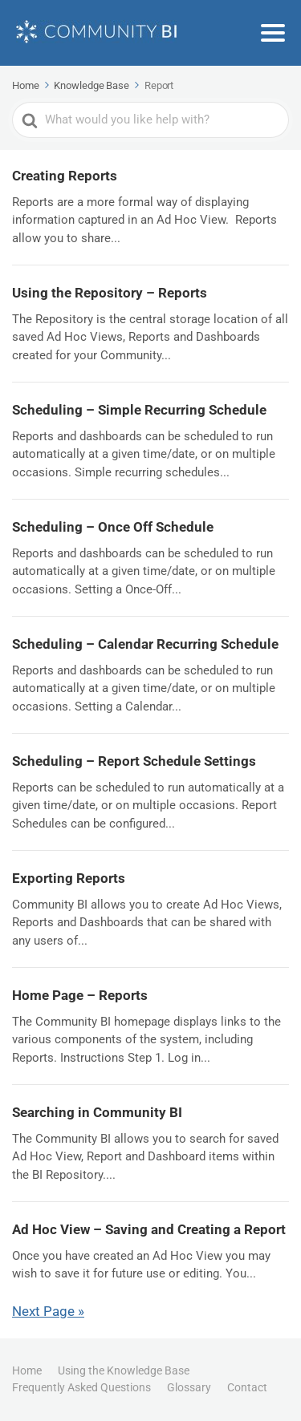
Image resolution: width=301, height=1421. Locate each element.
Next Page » (48, 1311)
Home (27, 1370)
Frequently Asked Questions (81, 1387)
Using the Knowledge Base (123, 1370)
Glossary (189, 1387)
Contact (247, 1387)
